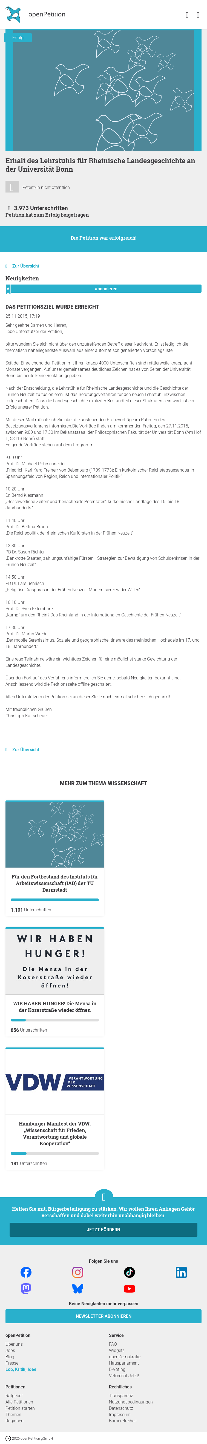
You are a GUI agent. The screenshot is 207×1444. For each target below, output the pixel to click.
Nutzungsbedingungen (131, 1402)
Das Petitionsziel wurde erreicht (52, 307)
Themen (13, 1414)
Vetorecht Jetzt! (124, 1375)
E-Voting (117, 1369)
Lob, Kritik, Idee (20, 1369)
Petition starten (20, 1408)
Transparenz (121, 1395)
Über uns (14, 1344)
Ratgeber (14, 1395)
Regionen (14, 1420)
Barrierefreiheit (123, 1420)
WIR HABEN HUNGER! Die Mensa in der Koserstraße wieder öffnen (54, 1006)
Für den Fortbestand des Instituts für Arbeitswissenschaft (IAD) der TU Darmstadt (55, 883)
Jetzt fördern (103, 1229)
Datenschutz (121, 1408)
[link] (198, 15)
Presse (11, 1363)
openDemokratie (124, 1356)
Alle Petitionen (19, 1402)
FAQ (113, 1344)
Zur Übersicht (25, 266)
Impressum (120, 1414)
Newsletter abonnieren (103, 1316)
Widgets (117, 1350)
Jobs (10, 1350)
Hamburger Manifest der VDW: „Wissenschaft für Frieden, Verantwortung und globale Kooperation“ (55, 1133)
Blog (9, 1356)
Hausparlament (124, 1363)
